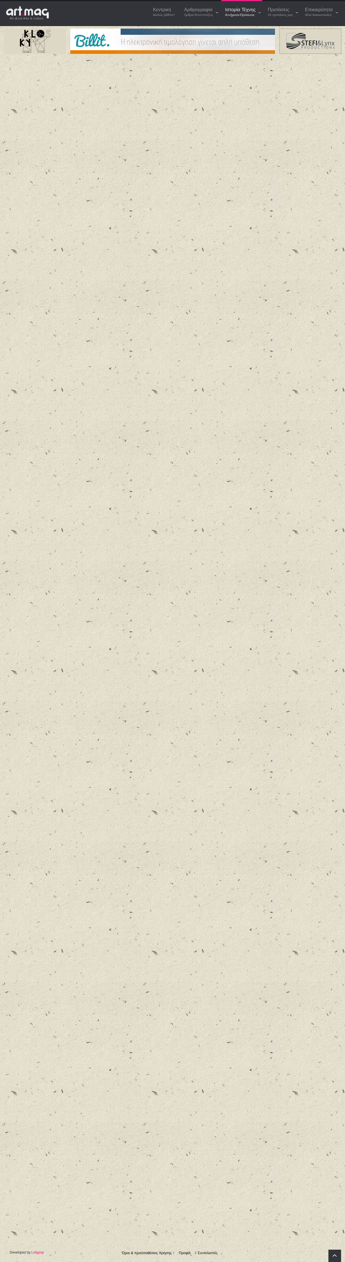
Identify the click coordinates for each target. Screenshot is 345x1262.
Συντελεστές (208, 1253)
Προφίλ (185, 1253)
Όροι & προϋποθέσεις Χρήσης (147, 1253)
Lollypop (37, 1252)
